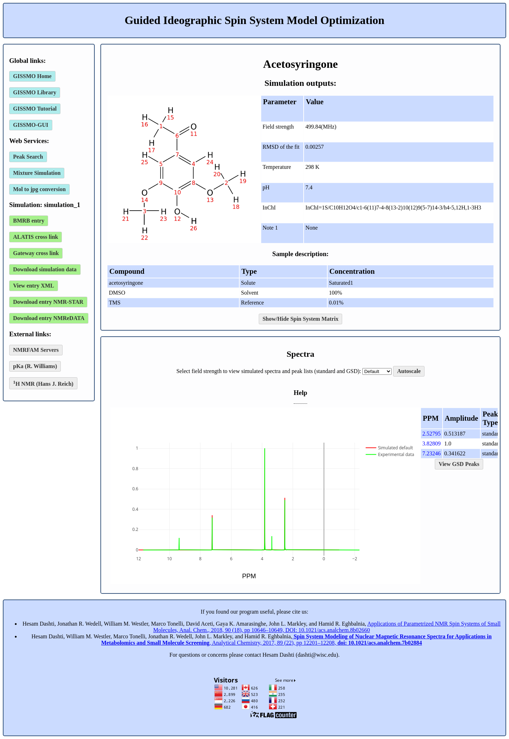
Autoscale (409, 371)
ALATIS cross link (35, 237)
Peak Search (28, 157)
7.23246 (431, 453)
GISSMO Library (34, 92)
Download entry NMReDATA (48, 318)
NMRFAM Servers (36, 350)
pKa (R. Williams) (35, 366)
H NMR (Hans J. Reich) (43, 383)
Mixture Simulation (36, 173)
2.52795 (431, 434)
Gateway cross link (36, 253)
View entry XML (33, 286)
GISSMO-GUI (30, 125)
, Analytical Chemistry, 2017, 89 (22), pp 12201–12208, (296, 639)
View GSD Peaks (459, 464)
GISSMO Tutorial (35, 109)
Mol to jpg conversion (39, 189)
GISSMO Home (32, 76)
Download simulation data (45, 269)
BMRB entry (28, 221)
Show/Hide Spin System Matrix (301, 319)
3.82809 (431, 444)
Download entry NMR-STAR (48, 302)
